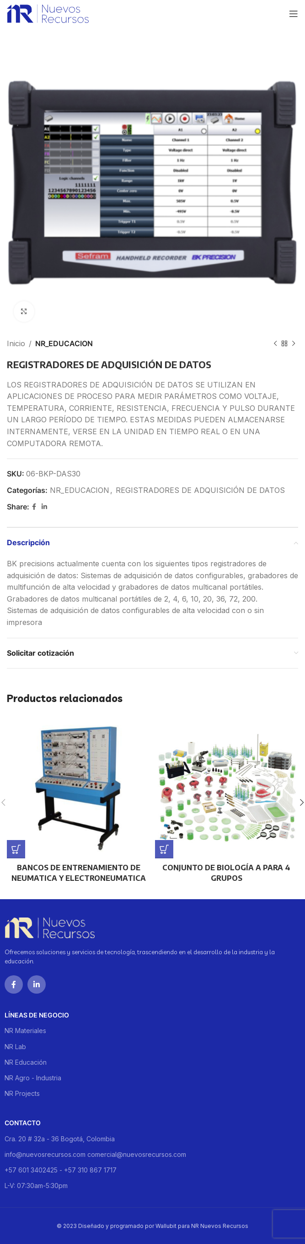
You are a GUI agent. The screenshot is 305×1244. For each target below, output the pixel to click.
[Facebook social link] (34, 507)
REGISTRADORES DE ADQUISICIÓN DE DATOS (200, 490)
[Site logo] (48, 12)
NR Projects (22, 1093)
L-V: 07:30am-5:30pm (36, 1185)
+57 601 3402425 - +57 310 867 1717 (61, 1170)
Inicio (16, 343)
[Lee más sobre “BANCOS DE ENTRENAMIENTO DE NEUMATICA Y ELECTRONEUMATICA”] (16, 849)
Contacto (23, 1123)
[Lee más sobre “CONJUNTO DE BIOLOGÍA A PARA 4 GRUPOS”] (164, 849)
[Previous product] (275, 343)
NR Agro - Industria (33, 1078)
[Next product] (293, 343)
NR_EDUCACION (64, 343)
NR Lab (15, 1046)
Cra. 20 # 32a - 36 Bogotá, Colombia (60, 1139)
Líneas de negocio (37, 1015)
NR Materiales (25, 1030)
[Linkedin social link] (44, 507)
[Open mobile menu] (293, 14)
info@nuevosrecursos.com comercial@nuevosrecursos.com (95, 1154)
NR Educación (26, 1062)
